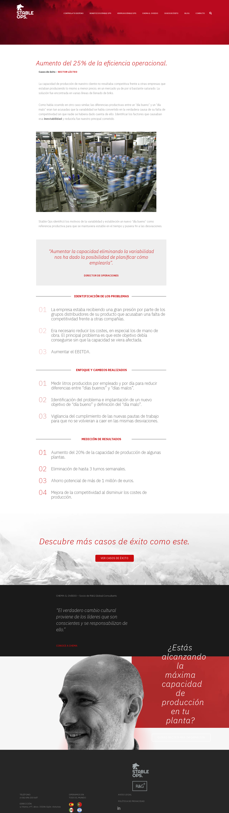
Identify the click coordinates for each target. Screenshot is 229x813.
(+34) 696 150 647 (144, 775)
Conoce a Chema (66, 645)
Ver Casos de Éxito (114, 558)
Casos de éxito (47, 71)
